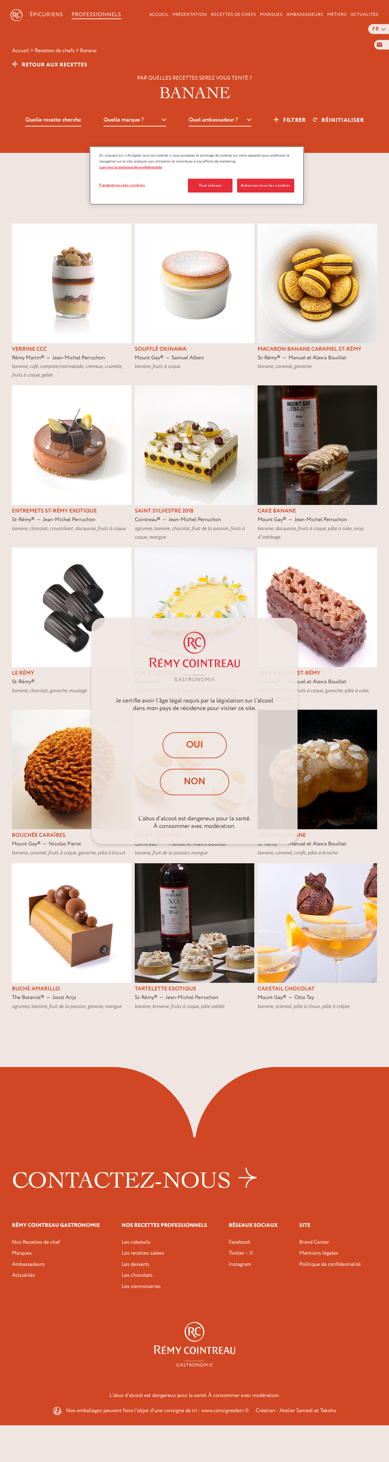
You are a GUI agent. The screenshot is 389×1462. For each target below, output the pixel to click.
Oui (194, 745)
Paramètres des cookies (122, 185)
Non (194, 781)
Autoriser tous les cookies (266, 185)
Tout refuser (210, 185)
